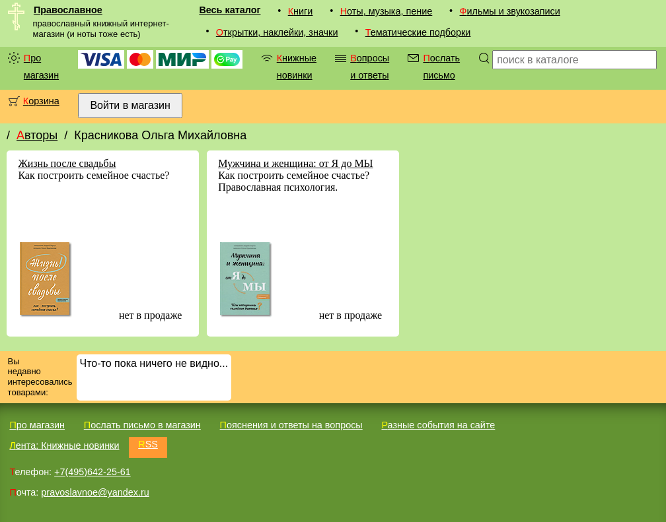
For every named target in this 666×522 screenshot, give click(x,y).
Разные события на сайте (438, 425)
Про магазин (41, 67)
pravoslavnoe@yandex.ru (95, 492)
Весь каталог (229, 10)
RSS (148, 444)
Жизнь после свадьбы (67, 163)
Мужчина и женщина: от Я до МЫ (295, 163)
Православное (68, 10)
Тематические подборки (418, 32)
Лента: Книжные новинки (64, 445)
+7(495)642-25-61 (92, 472)
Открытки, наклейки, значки (277, 32)
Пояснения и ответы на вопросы (291, 425)
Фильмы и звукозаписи (510, 11)
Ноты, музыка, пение (386, 11)
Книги (300, 11)
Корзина (41, 101)
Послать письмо (441, 67)
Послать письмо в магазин (142, 425)
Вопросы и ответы (369, 67)
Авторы (37, 135)
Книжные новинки (296, 67)
